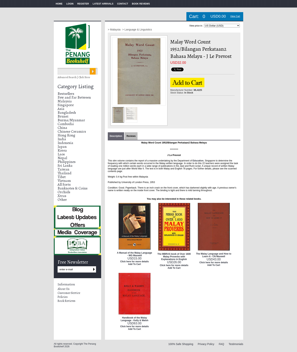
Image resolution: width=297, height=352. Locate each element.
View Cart (235, 16)
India (62, 139)
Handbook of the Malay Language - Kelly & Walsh (134, 319)
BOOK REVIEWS (141, 3)
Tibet (62, 176)
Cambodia (66, 123)
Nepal (62, 157)
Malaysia (65, 101)
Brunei (63, 116)
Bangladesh (67, 112)
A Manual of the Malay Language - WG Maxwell (134, 254)
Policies (63, 297)
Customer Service (69, 293)
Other (62, 199)
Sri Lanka (65, 165)
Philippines (67, 161)
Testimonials (236, 344)
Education (198, 160)
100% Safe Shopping (180, 344)
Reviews (131, 136)
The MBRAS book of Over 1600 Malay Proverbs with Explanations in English (174, 257)
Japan (62, 146)
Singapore (66, 104)
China (62, 127)
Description (116, 136)
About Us (64, 289)
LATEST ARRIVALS (103, 3)
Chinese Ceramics (72, 131)
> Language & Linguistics (137, 29)
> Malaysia (114, 29)
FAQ (221, 344)
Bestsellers (66, 93)
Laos (61, 154)
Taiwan (63, 169)
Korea (62, 150)
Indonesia (65, 142)
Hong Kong (66, 135)
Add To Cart (134, 264)
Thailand (64, 173)
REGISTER (83, 3)
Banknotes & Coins (73, 188)
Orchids (64, 192)
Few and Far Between (74, 97)
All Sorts (64, 184)
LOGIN (69, 3)
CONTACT (122, 3)
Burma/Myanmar (71, 120)
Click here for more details (134, 261)
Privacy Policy (206, 344)
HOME (59, 3)
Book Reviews (66, 301)
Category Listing (76, 86)
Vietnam (64, 180)
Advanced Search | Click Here (74, 77)
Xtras (62, 195)
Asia (61, 108)
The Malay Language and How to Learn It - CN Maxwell (213, 255)
